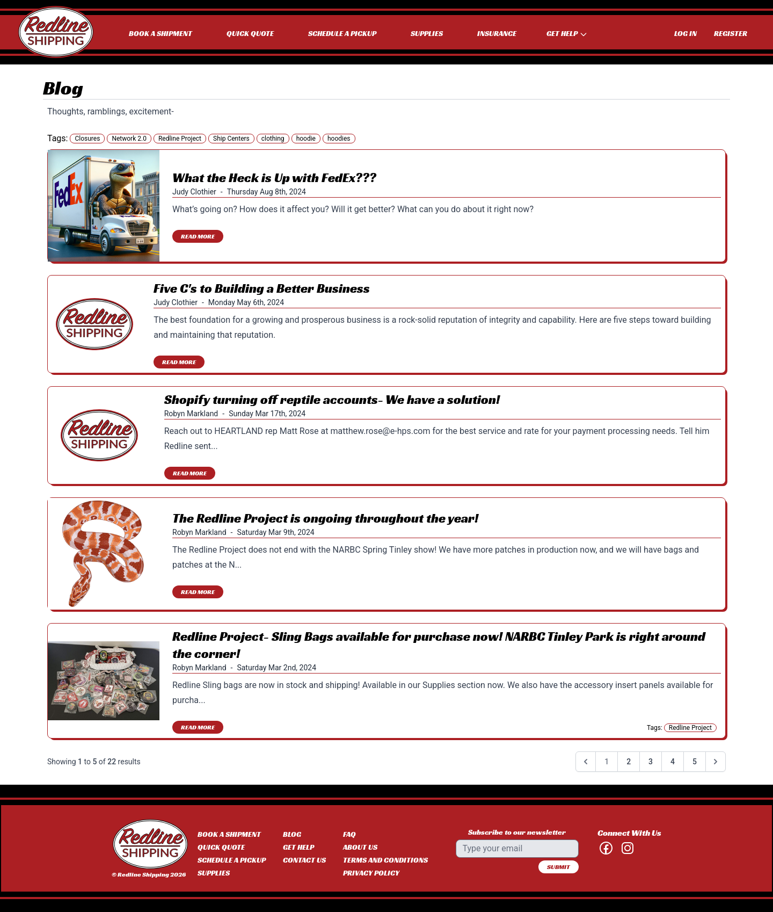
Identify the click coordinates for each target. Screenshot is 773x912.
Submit (558, 867)
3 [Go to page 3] (650, 761)
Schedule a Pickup (342, 33)
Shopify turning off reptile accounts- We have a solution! (332, 400)
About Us (360, 847)
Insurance (496, 33)
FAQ (349, 834)
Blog (292, 834)
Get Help (298, 847)
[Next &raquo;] (715, 761)
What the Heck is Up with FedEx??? (274, 178)
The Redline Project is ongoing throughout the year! (325, 518)
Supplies (427, 33)
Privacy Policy (371, 873)
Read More (198, 236)
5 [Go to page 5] (694, 761)
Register (730, 33)
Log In (685, 33)
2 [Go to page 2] (628, 761)
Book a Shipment (160, 33)
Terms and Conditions (385, 860)
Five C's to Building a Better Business (262, 288)
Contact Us (304, 860)
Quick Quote (250, 33)
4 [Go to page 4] (672, 761)
